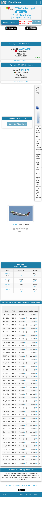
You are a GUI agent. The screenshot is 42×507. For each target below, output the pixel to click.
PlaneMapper (9, 485)
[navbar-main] (39, 2)
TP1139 (35, 485)
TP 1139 (21, 12)
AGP (34, 275)
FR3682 (7, 290)
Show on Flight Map (10, 22)
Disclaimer (29, 495)
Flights (17, 485)
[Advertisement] (19, 36)
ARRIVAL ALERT (36, 22)
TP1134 (7, 274)
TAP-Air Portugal (25, 8)
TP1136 (7, 279)
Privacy (36, 495)
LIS (21, 275)
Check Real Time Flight (17, 124)
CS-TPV (14, 224)
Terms (22, 495)
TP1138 (7, 284)
